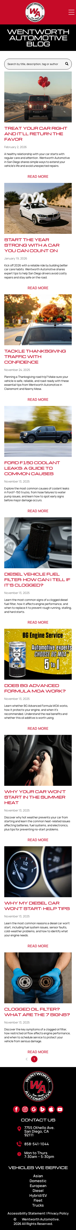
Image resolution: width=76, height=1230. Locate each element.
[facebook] (16, 1110)
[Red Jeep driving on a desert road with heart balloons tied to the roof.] (38, 96)
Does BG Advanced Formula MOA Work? (35, 688)
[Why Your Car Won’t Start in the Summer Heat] (38, 760)
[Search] (38, 64)
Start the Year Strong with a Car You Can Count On (31, 245)
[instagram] (25, 1110)
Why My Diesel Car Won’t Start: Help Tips (37, 905)
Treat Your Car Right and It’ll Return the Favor (35, 133)
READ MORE (38, 176)
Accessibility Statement (26, 1213)
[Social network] (42, 1110)
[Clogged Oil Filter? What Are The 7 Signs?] (38, 977)
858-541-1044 (36, 1143)
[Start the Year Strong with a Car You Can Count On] (38, 208)
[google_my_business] (33, 1110)
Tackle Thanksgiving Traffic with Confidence (35, 356)
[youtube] (59, 1110)
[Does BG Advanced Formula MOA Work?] (38, 654)
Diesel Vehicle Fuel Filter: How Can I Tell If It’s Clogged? (37, 579)
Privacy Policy (58, 1213)
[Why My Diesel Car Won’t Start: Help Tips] (38, 871)
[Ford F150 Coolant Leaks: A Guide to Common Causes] (38, 431)
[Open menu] (72, 12)
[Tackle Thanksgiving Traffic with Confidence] (38, 319)
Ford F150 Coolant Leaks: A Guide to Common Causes (32, 468)
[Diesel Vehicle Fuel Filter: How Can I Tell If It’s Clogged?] (38, 542)
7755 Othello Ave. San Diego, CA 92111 (39, 1131)
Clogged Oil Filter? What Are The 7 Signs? (37, 1011)
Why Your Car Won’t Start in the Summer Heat (35, 797)
